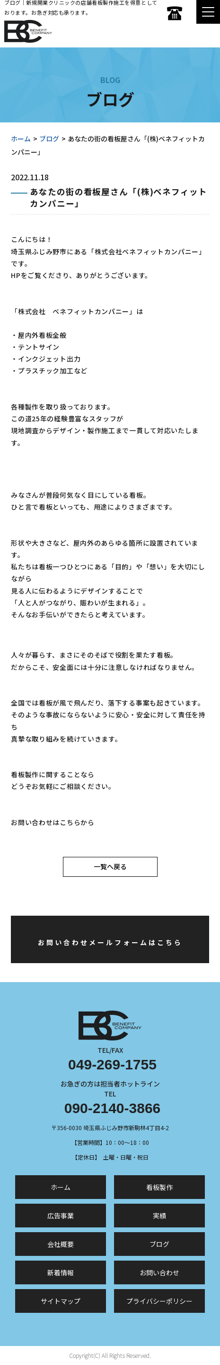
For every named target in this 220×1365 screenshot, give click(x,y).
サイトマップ (60, 1301)
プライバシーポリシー (159, 1301)
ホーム (21, 138)
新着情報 (60, 1272)
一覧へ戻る (110, 866)
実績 (159, 1215)
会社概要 (60, 1244)
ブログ (49, 138)
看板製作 (159, 1187)
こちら (70, 822)
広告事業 (60, 1215)
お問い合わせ (159, 1272)
